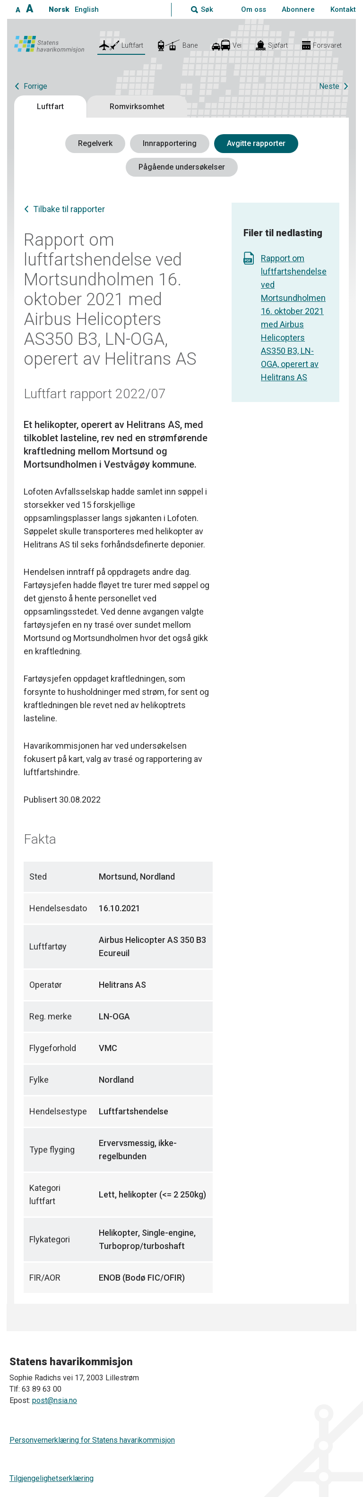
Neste (329, 86)
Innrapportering (170, 143)
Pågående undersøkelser (181, 167)
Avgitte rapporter (256, 143)
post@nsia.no (54, 1400)
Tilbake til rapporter (69, 209)
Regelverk (95, 143)
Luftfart (50, 106)
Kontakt (343, 9)
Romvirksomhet (137, 106)
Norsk (59, 9)
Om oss (253, 9)
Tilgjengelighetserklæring (51, 1478)
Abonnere (298, 9)
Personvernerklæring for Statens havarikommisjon (92, 1440)
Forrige (35, 86)
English (87, 9)
